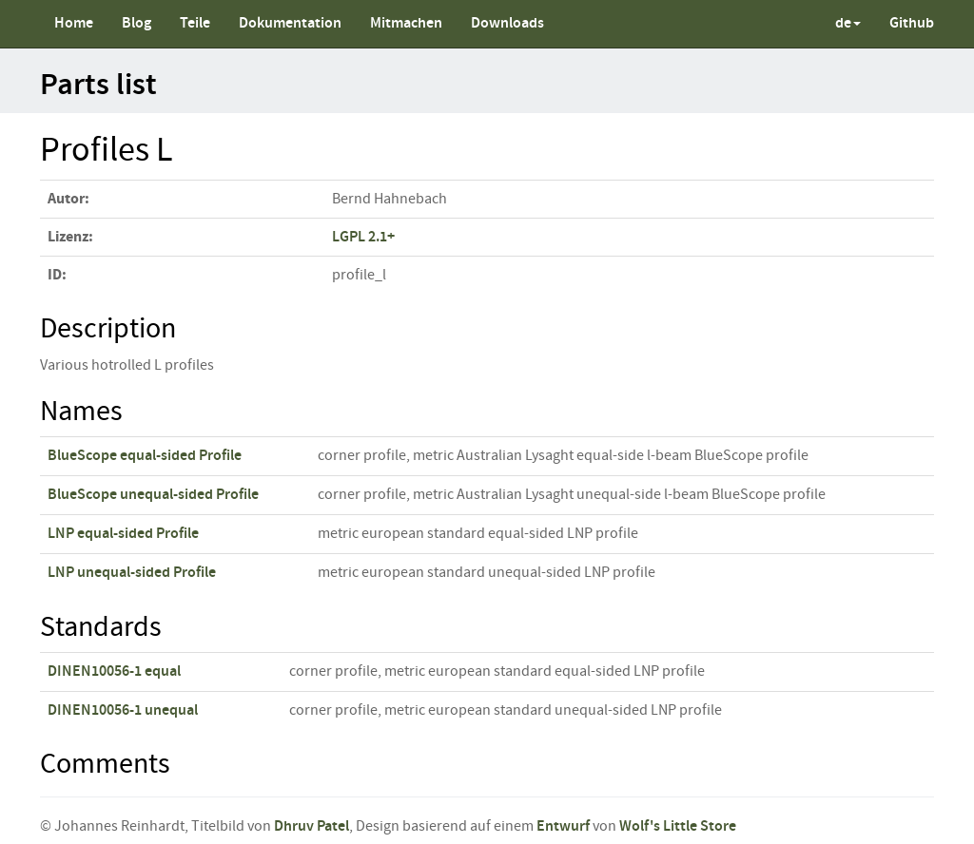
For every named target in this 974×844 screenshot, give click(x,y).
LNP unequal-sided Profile (132, 573)
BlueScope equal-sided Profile (145, 456)
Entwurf (563, 826)
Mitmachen (406, 23)
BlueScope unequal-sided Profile (153, 495)
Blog (136, 23)
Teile (195, 23)
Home (73, 23)
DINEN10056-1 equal (114, 671)
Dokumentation (290, 23)
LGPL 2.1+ (363, 237)
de (848, 23)
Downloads (507, 23)
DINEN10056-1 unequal (123, 710)
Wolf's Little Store (677, 826)
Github (911, 23)
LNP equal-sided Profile (123, 534)
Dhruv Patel (311, 826)
